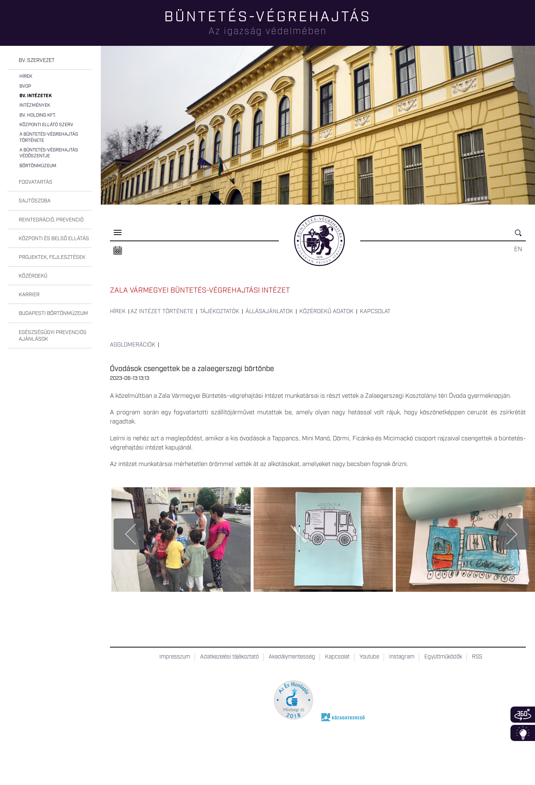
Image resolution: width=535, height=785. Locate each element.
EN (518, 249)
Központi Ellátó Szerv (46, 125)
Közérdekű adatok (326, 311)
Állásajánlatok (269, 311)
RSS (477, 657)
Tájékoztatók (219, 311)
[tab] (49, 61)
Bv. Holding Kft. (37, 115)
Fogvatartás (35, 182)
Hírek (25, 76)
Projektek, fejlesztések (52, 257)
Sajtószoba (35, 201)
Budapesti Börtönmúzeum (53, 313)
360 (522, 715)
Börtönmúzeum (37, 166)
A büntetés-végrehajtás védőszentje (48, 153)
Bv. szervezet (37, 60)
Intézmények (34, 105)
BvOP (25, 86)
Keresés (520, 236)
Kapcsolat (375, 311)
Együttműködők (443, 657)
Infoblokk (522, 733)
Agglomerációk (132, 345)
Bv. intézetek (35, 96)
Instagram (401, 657)
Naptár (117, 251)
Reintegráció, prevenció (51, 220)
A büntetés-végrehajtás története (48, 137)
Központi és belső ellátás (54, 238)
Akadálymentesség (292, 657)
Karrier (29, 294)
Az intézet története (161, 311)
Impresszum (174, 657)
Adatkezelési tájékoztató (229, 657)
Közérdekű (33, 276)
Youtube (369, 657)
